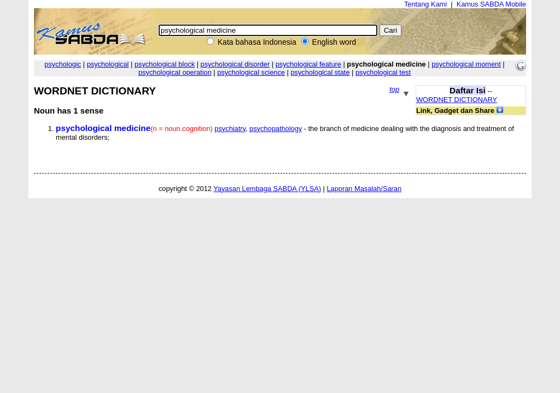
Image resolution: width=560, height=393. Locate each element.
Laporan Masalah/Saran (363, 188)
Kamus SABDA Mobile (491, 4)
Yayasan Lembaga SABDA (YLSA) (267, 188)
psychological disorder (235, 64)
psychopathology (275, 128)
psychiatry (230, 128)
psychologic (62, 64)
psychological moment (466, 64)
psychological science (251, 72)
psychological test (383, 72)
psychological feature (308, 64)
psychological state (319, 72)
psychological (108, 64)
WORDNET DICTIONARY (456, 100)
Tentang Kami (425, 4)
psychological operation (175, 72)
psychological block (165, 64)
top (394, 89)
